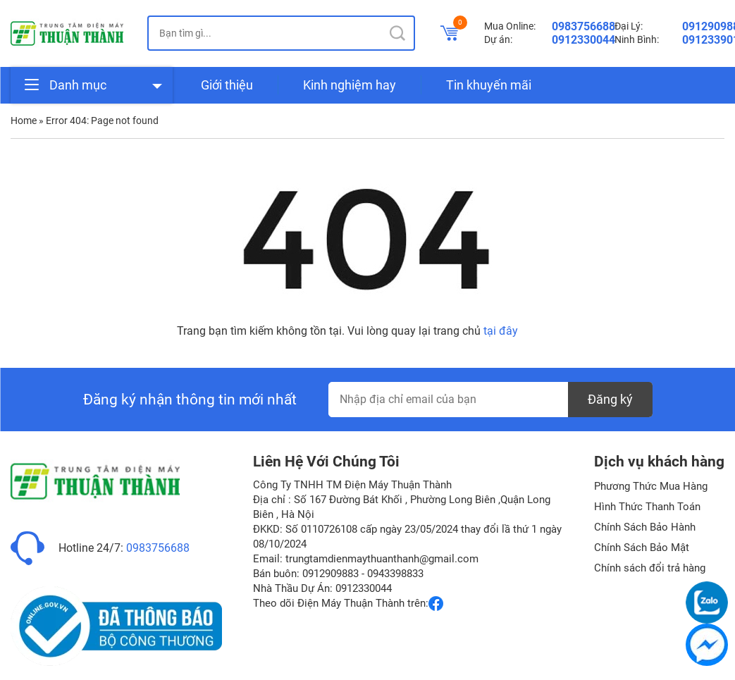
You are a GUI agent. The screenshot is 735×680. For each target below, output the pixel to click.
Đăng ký (610, 399)
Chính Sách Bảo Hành (645, 527)
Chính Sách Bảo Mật (641, 547)
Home (24, 120)
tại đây (500, 331)
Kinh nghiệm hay (349, 85)
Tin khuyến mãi (488, 85)
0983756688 (583, 26)
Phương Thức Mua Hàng (651, 486)
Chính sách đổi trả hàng (649, 568)
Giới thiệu (227, 85)
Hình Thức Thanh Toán (647, 506)
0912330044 (583, 40)
